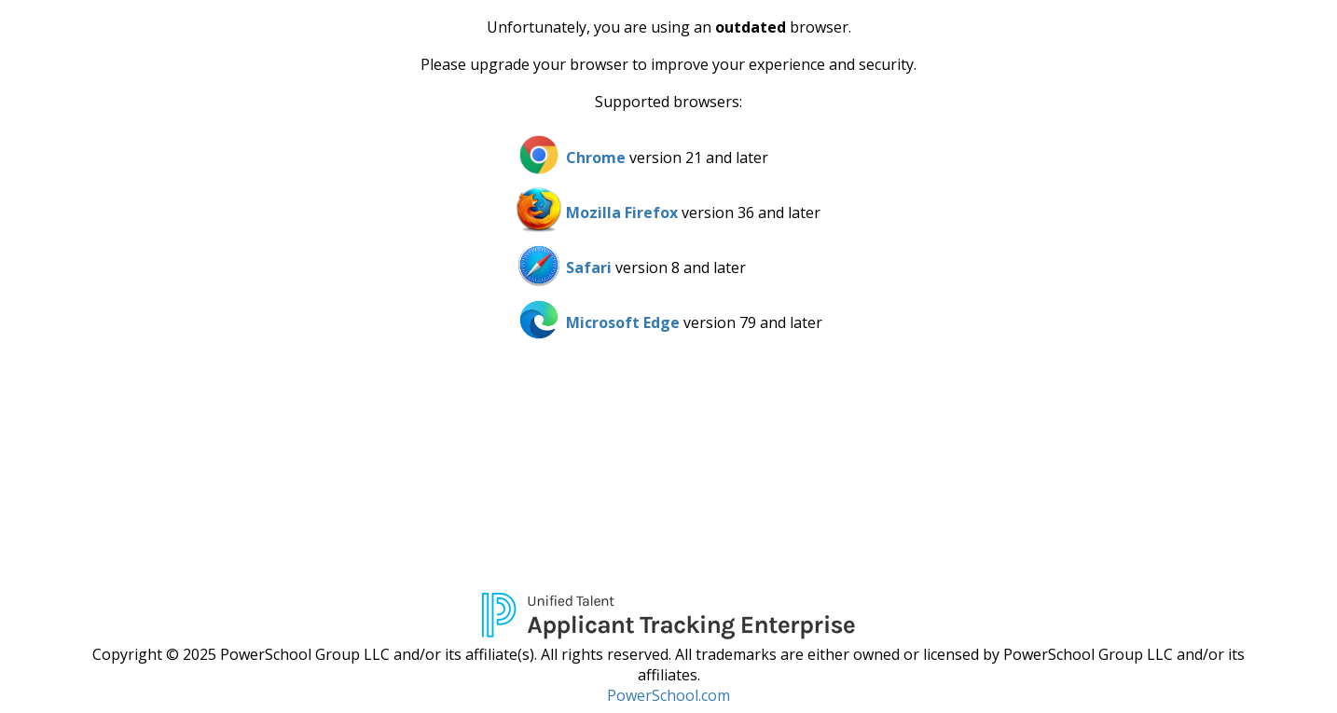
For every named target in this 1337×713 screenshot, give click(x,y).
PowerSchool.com (668, 695)
